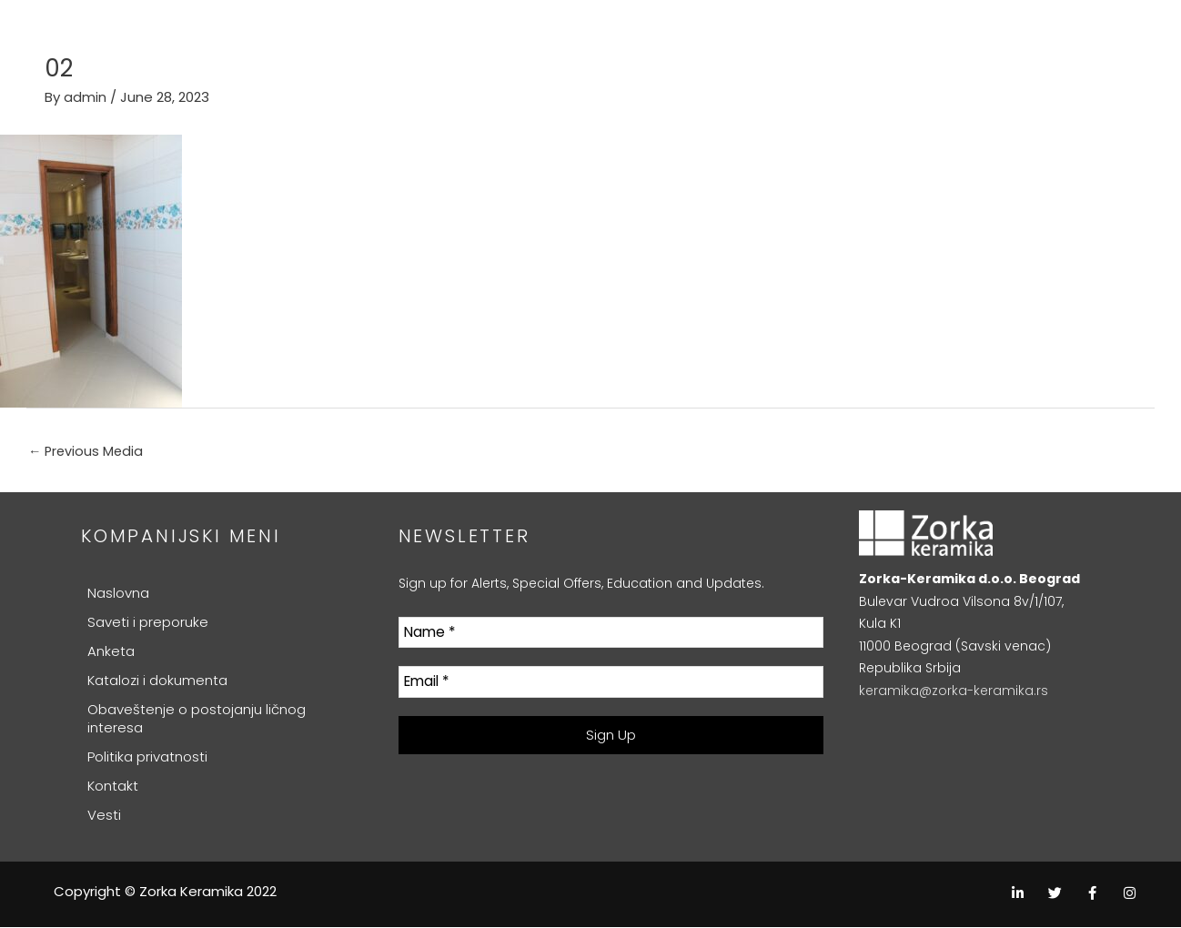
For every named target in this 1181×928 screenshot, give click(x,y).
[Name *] (611, 634)
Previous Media (87, 451)
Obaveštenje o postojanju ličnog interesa (196, 719)
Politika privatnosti (147, 757)
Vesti (104, 815)
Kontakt (112, 786)
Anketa (111, 651)
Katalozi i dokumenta (157, 681)
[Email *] (611, 684)
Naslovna (118, 593)
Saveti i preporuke (147, 622)
